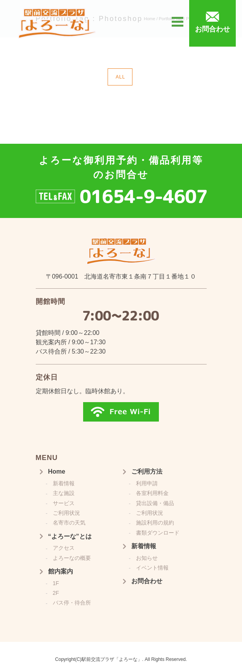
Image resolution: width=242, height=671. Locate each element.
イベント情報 (152, 568)
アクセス (64, 548)
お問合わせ (146, 581)
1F (56, 583)
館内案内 (60, 571)
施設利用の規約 (155, 522)
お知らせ (147, 558)
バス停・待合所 (72, 603)
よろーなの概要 (72, 558)
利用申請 (147, 483)
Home (56, 471)
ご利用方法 (146, 471)
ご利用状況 (66, 513)
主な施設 (64, 493)
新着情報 (64, 483)
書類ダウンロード (157, 533)
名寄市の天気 (69, 522)
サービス (64, 503)
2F (56, 593)
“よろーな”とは (70, 536)
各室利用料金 (152, 493)
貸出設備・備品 (155, 503)
